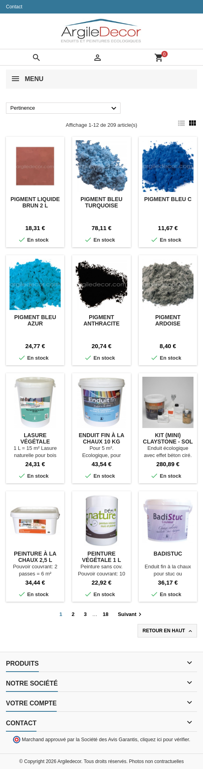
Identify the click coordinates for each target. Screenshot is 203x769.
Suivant (131, 614)
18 (105, 614)
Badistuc (167, 553)
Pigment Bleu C (168, 199)
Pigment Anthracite (101, 320)
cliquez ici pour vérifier (164, 739)
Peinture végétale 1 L (101, 556)
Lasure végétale (35, 438)
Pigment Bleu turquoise (101, 202)
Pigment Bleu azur (35, 320)
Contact (14, 7)
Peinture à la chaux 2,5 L (35, 556)
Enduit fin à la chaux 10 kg (101, 438)
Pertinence (64, 108)
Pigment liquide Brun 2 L (34, 202)
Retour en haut (168, 631)
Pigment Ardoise (167, 320)
